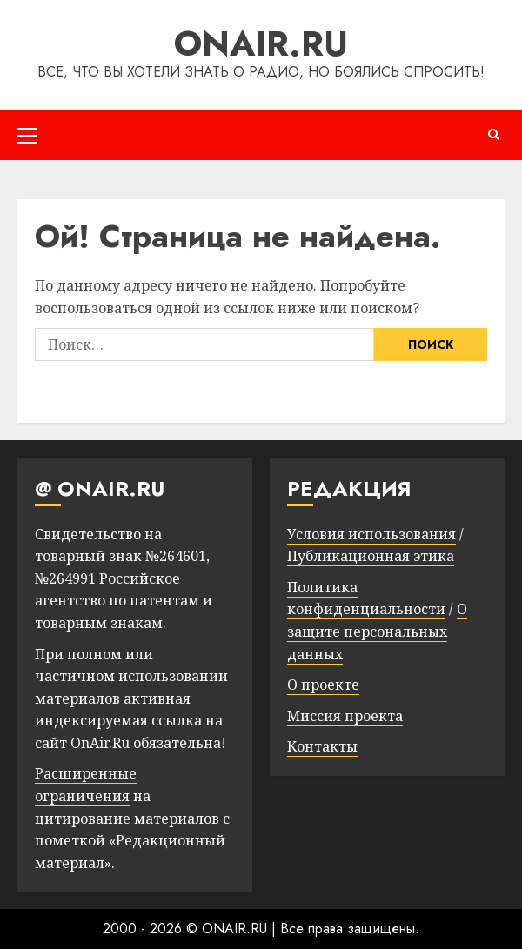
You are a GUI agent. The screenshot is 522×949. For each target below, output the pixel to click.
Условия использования (371, 534)
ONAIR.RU (261, 43)
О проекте (323, 684)
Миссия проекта (345, 715)
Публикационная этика (370, 555)
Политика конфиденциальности (366, 598)
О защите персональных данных (377, 631)
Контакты (322, 746)
